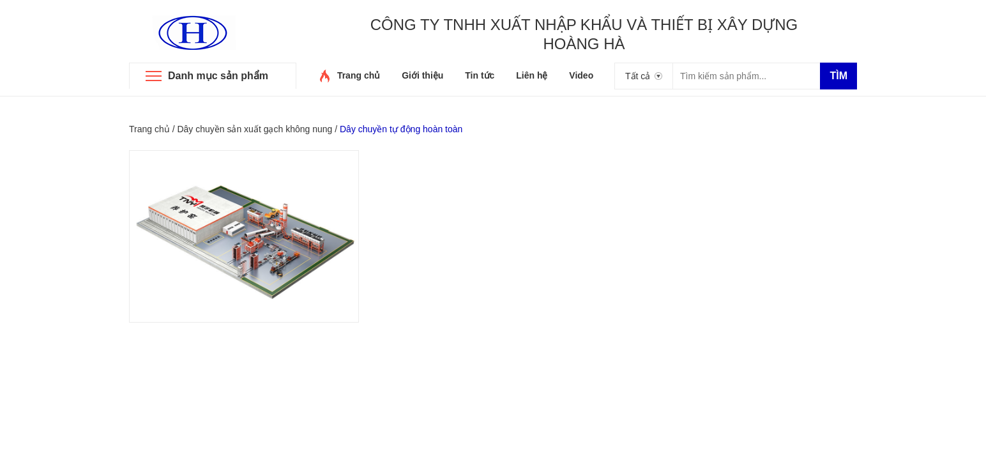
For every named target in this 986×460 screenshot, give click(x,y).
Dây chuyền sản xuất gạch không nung (254, 129)
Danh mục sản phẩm (218, 75)
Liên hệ (531, 75)
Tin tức (479, 75)
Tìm (838, 75)
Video (581, 75)
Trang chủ (358, 75)
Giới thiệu (422, 75)
